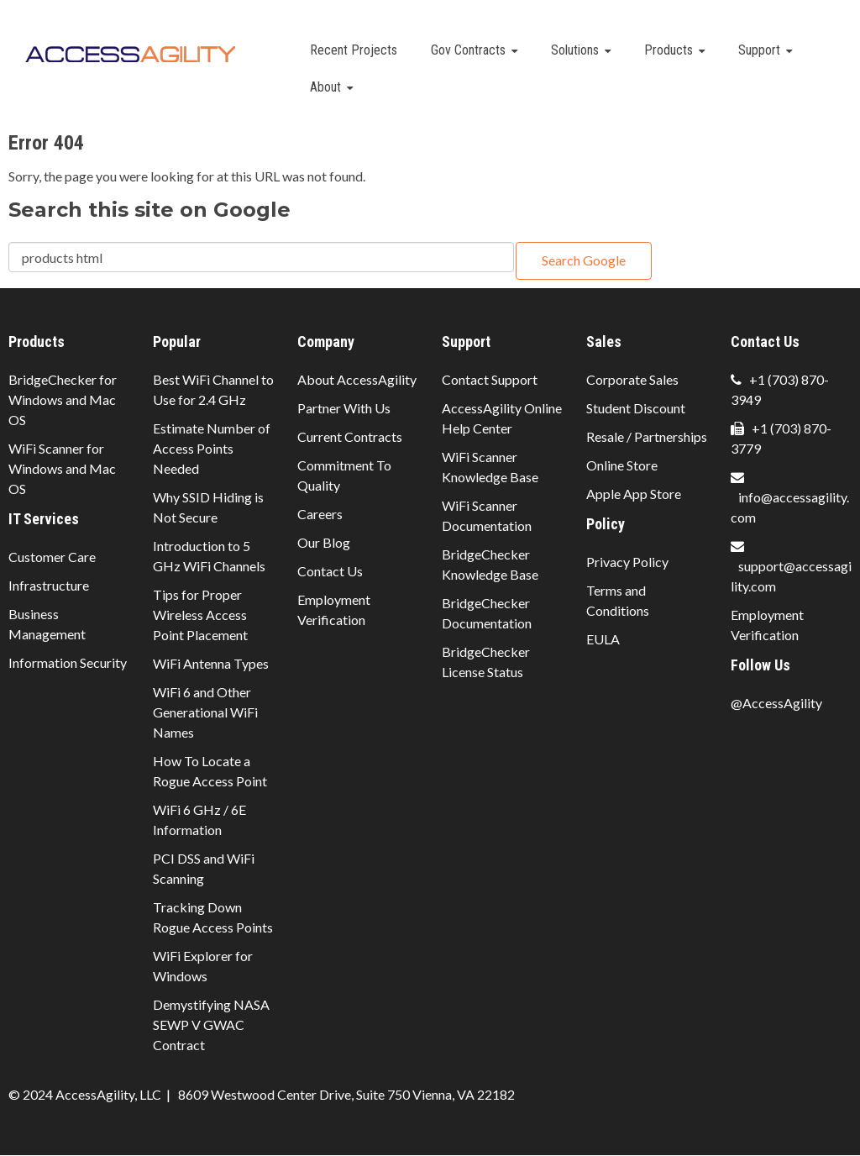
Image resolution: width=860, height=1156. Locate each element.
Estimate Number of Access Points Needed (211, 448)
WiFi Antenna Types (211, 663)
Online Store (622, 465)
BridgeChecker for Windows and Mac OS (62, 399)
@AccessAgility (776, 703)
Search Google (584, 260)
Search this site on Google (149, 209)
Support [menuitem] (759, 50)
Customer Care (52, 557)
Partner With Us (344, 408)
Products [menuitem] (668, 50)
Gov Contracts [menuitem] (468, 50)
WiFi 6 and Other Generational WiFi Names (205, 712)
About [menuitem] (325, 87)
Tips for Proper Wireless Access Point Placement (200, 614)
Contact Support (490, 379)
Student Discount (635, 408)
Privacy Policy (627, 562)
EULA (603, 639)
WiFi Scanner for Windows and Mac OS (62, 468)
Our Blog (323, 542)
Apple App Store (633, 494)
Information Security (67, 662)
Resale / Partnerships (646, 436)
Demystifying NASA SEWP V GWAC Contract (211, 1024)
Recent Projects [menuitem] (353, 50)
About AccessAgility (357, 379)
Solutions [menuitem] (575, 50)
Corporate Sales (632, 379)
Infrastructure (48, 585)
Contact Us (330, 571)
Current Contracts (349, 436)
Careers (320, 514)
